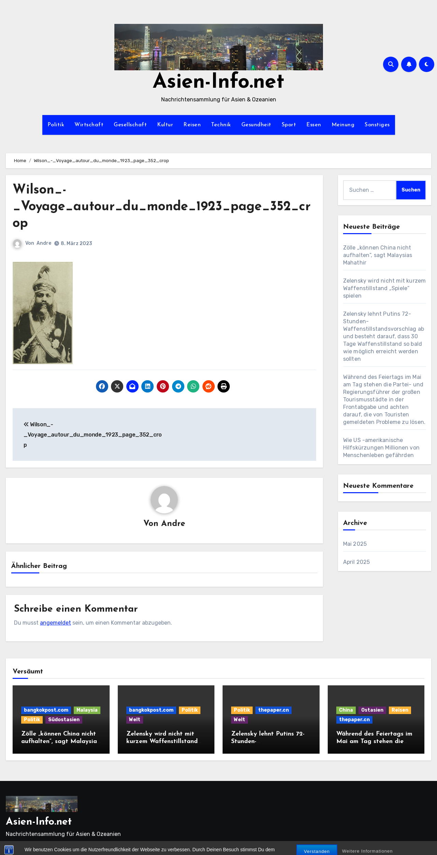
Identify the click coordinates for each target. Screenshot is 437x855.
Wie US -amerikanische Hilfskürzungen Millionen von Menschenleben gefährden (381, 447)
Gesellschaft (130, 125)
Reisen (192, 125)
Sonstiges (377, 125)
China (346, 710)
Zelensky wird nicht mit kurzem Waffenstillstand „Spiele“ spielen (384, 288)
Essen (313, 125)
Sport (289, 125)
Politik (56, 125)
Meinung (343, 125)
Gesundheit (256, 125)
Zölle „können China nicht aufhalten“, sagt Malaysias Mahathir (377, 255)
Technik (221, 125)
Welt (134, 720)
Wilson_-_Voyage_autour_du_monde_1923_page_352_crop (162, 207)
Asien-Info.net (218, 82)
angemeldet (55, 622)
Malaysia (87, 710)
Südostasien (64, 720)
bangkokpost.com (46, 710)
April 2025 (356, 562)
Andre (44, 243)
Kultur (165, 125)
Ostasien (372, 710)
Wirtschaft (88, 125)
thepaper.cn (273, 710)
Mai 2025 (355, 544)
